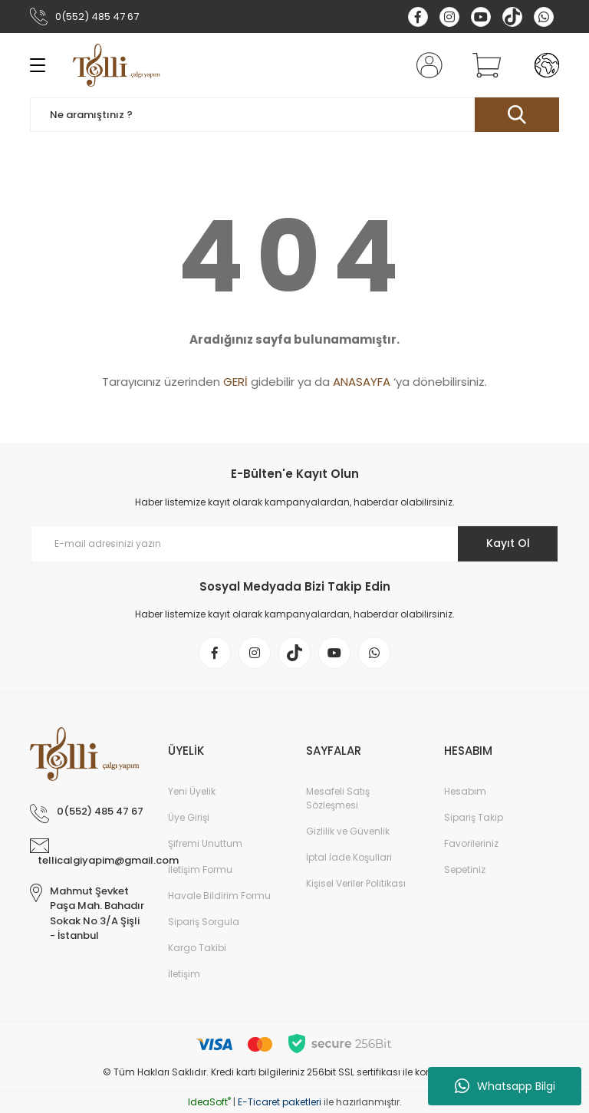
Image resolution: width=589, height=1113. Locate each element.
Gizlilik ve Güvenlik (348, 831)
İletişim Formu (200, 869)
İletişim (184, 973)
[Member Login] (426, 65)
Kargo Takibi (197, 947)
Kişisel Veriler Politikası (356, 883)
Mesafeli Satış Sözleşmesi (338, 798)
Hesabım (465, 791)
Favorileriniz (471, 843)
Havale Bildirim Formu (219, 895)
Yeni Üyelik (192, 791)
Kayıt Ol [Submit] (508, 543)
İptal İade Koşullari (349, 857)
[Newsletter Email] (294, 544)
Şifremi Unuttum (205, 843)
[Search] (294, 114)
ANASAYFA (361, 382)
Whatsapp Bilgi (505, 1086)
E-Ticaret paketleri (279, 1101)
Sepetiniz (464, 869)
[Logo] (117, 65)
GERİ (235, 382)
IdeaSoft (209, 1101)
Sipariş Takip (473, 817)
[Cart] (483, 65)
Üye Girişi (188, 817)
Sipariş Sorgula (203, 921)
